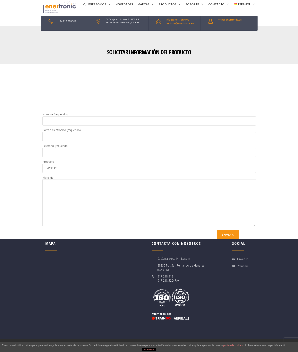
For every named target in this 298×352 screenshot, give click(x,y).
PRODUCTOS (167, 4)
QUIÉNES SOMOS (94, 4)
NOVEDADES (124, 4)
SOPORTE (192, 4)
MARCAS (143, 4)
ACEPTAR (149, 349)
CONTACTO (216, 4)
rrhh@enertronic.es (230, 19)
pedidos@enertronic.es (180, 23)
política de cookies (233, 345)
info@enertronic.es (177, 19)
